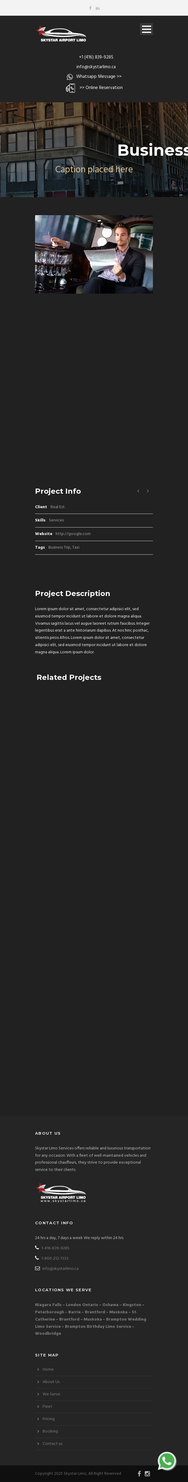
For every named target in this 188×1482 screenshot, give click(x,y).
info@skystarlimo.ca (96, 67)
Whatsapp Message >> (99, 76)
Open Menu (146, 29)
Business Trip (59, 547)
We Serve (51, 1394)
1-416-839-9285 (52, 1248)
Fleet (47, 1406)
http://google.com (73, 534)
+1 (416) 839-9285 (96, 57)
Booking (50, 1431)
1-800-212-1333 (51, 1258)
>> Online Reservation (101, 87)
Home (48, 1369)
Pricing (49, 1419)
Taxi (75, 547)
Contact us (52, 1443)
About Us (51, 1381)
